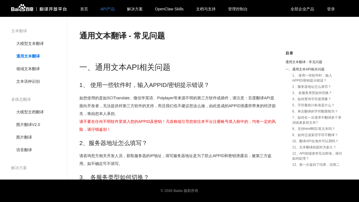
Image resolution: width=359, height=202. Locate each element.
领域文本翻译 (28, 68)
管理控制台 (238, 9)
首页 (84, 9)
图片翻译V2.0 (28, 124)
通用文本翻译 (28, 56)
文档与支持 (206, 9)
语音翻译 (24, 150)
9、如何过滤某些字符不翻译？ (315, 135)
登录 (331, 9)
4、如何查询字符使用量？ (311, 99)
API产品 (107, 9)
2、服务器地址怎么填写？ (311, 87)
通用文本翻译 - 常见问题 (304, 62)
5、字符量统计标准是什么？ (313, 105)
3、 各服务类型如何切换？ (312, 93)
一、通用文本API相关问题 (305, 69)
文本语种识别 (28, 81)
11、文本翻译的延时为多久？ (314, 147)
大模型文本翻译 (30, 43)
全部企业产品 (302, 9)
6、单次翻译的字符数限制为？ (315, 111)
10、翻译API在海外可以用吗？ (315, 141)
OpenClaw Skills (169, 9)
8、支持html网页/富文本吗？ (313, 129)
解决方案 (135, 9)
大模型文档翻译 (30, 112)
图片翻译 (24, 137)
